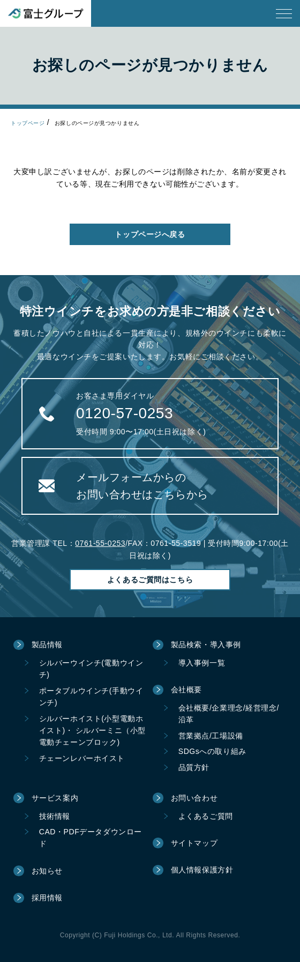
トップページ (27, 123)
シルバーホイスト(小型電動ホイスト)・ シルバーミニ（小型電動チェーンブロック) (92, 730)
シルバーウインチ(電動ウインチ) (91, 668)
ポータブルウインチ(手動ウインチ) (91, 696)
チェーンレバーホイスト (82, 758)
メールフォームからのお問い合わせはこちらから (142, 485)
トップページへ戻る (150, 234)
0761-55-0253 (100, 543)
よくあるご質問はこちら (150, 579)
